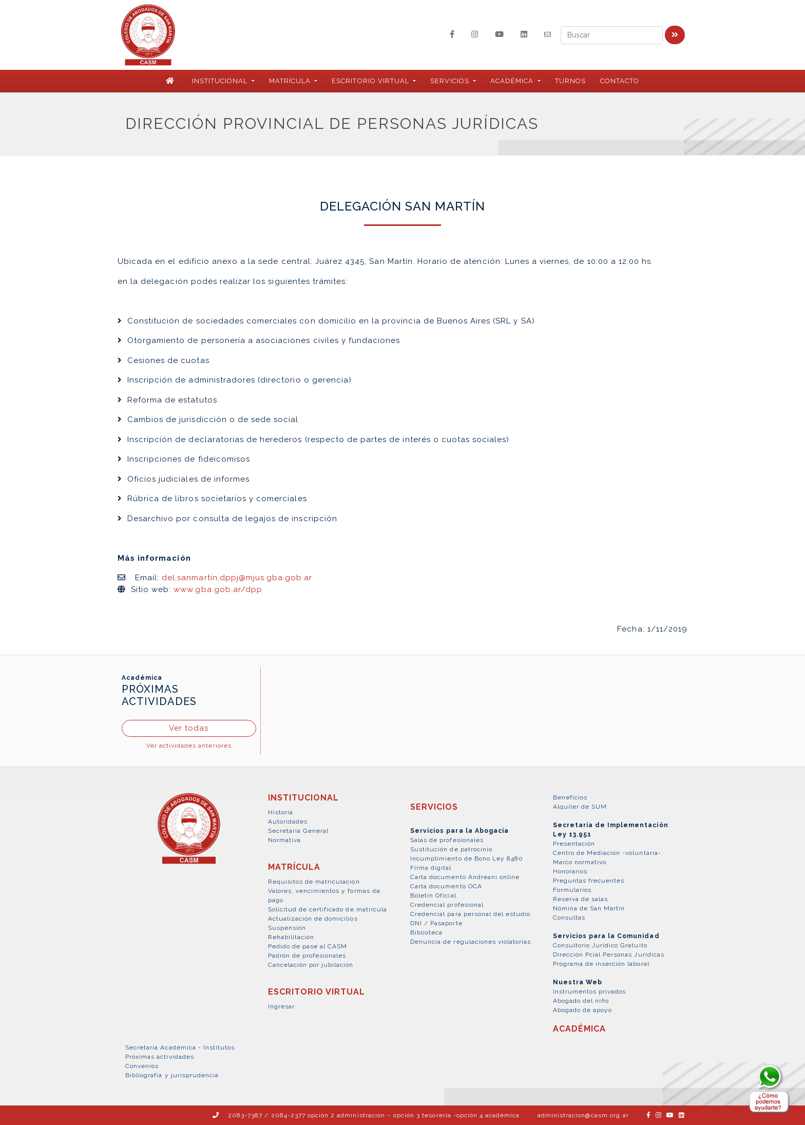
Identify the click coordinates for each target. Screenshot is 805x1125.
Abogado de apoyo (582, 1010)
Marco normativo (580, 862)
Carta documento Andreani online (465, 877)
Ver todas (188, 728)
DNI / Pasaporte (436, 923)
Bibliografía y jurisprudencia (172, 1075)
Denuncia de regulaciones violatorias (470, 941)
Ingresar (281, 1006)
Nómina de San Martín (589, 908)
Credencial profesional (447, 904)
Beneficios (570, 797)
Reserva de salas (580, 899)
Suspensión (287, 927)
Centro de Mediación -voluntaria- (607, 852)
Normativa (284, 840)
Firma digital (431, 867)
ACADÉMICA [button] (512, 81)
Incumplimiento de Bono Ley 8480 (466, 858)
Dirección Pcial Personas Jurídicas (608, 954)
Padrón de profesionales (307, 955)
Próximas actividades (159, 1056)
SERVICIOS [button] (450, 81)
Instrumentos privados (589, 991)
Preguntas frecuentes (589, 880)
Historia (280, 812)
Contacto (619, 81)
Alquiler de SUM (580, 806)
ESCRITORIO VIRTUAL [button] (371, 81)
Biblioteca (426, 932)
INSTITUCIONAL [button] (221, 81)
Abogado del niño (581, 1000)
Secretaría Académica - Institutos (180, 1047)
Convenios (142, 1066)
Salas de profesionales (447, 840)
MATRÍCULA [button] (291, 81)
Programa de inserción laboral (601, 963)
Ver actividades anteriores (189, 745)
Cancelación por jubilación (311, 964)
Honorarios (570, 871)
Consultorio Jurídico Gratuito (600, 945)
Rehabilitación (291, 937)
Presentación (574, 843)
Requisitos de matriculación (314, 881)
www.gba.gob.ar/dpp (218, 589)
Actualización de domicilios (313, 918)
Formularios (572, 889)
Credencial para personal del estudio (470, 914)
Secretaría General (298, 830)
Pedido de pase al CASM (308, 946)
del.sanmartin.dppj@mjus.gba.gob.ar (237, 577)
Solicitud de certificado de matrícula (327, 909)
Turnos (570, 81)
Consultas (569, 917)
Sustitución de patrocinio (451, 849)
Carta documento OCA (446, 886)
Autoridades (288, 821)
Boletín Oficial (433, 895)
